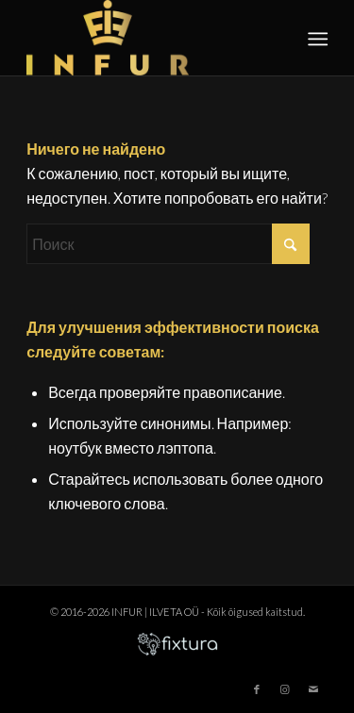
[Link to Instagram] (285, 689)
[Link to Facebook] (257, 689)
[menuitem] (317, 38)
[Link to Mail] (313, 689)
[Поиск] (168, 244)
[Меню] (317, 38)
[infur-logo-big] (146, 37)
